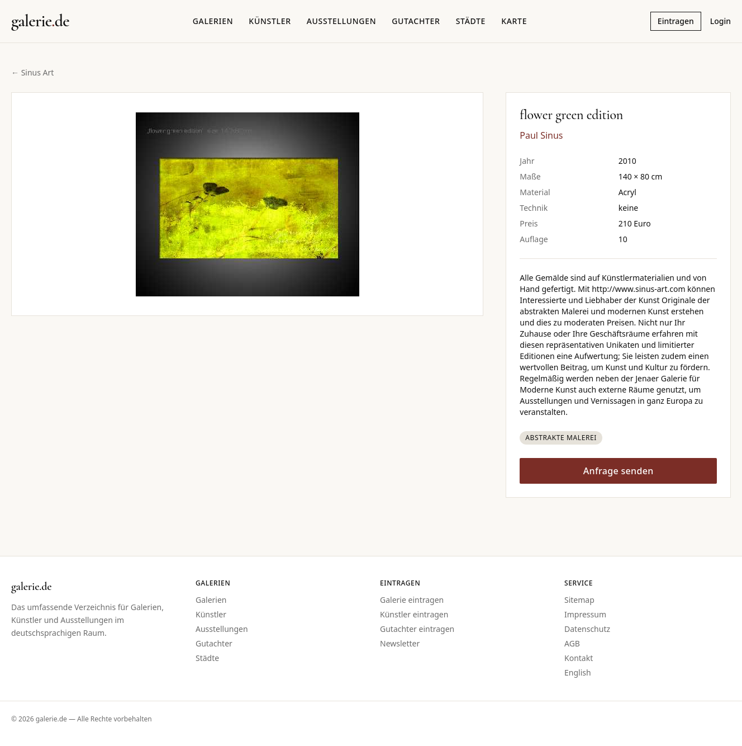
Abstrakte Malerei (561, 437)
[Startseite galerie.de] (40, 21)
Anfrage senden (618, 471)
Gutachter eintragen (417, 629)
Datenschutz (587, 629)
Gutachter (416, 21)
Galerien (213, 21)
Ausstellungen (342, 21)
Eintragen (676, 21)
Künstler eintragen (414, 614)
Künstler (270, 21)
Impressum (585, 614)
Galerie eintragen (412, 599)
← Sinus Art (32, 72)
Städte (471, 21)
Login (720, 21)
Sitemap (579, 599)
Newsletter (400, 643)
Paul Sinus (541, 135)
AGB (572, 643)
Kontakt (578, 658)
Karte (514, 21)
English (577, 672)
